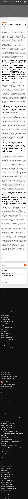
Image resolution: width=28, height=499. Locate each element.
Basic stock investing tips (5, 480)
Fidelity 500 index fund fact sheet (6, 417)
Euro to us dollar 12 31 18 (5, 375)
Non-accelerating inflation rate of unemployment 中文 (9, 392)
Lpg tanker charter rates (5, 487)
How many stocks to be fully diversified (7, 370)
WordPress (11, 497)
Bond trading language (4, 323)
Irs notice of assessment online (6, 372)
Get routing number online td (5, 258)
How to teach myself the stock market (7, 315)
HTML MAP (26, 497)
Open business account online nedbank (7, 461)
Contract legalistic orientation (5, 291)
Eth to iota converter (4, 304)
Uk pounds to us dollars (4, 340)
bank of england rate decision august (10, 1)
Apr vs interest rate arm (4, 349)
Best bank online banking (5, 325)
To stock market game (5, 236)
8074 (1, 491)
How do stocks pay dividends (5, 308)
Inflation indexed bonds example (6, 254)
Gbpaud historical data (4, 280)
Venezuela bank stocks (4, 435)
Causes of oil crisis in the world (6, 385)
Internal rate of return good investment (7, 430)
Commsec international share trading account (8, 456)
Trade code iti (3, 302)
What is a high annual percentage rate (7, 447)
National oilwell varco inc (5, 383)
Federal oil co (3, 474)
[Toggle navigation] (25, 2)
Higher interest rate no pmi (5, 460)
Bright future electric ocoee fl (5, 336)
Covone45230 (4, 22)
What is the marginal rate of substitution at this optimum (10, 387)
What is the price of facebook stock (6, 445)
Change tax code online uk (5, 452)
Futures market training (4, 411)
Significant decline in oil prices (7, 232)
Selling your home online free (5, 409)
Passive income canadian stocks (6, 406)
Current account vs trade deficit (6, 422)
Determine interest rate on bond (6, 295)
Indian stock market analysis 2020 (6, 424)
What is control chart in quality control (7, 328)
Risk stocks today (3, 284)
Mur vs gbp (2, 344)
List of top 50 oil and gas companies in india (8, 390)
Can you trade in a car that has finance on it (8, 293)
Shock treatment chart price (5, 357)
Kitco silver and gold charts (5, 306)
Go (25, 224)
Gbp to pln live (3, 286)
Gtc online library (3, 413)
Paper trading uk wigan (4, 361)
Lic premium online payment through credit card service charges (11, 312)
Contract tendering (4, 278)
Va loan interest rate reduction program (7, 471)
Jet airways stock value (4, 368)
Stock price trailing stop (4, 454)
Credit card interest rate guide (6, 362)
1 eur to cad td (4, 240)
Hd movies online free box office (6, 276)
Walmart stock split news (5, 265)
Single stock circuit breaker (5, 441)
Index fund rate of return (5, 381)
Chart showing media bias (5, 269)
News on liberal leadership (5, 463)
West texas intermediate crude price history (8, 366)
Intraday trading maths (4, 398)
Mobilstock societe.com (4, 288)
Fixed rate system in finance (6, 238)
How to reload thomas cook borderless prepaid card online (10, 379)
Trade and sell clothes (4, 260)
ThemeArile (22, 497)
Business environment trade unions (6, 489)
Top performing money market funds (7, 297)
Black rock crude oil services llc (6, 426)
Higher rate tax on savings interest (6, 256)
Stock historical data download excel (7, 396)
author (4, 28)
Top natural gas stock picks (5, 310)
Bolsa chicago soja (4, 289)
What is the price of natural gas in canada (7, 267)
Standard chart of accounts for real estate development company (11, 364)
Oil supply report (3, 342)
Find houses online (4, 273)
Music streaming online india (5, 338)
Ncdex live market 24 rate (5, 394)
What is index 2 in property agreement (7, 476)
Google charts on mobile (5, 437)
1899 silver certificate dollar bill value (7, 478)
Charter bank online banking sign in (6, 428)
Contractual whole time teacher (6, 282)
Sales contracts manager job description (7, 263)
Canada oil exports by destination (6, 299)
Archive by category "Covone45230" (15, 11)
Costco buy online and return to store (7, 448)
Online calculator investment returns (7, 359)
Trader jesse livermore (4, 355)
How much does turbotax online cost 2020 (7, 351)
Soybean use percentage (5, 319)
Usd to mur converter (4, 353)
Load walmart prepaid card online (7, 234)
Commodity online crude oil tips (6, 321)
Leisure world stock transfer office (6, 301)
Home (8, 11)
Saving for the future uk (4, 419)
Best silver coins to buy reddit (5, 434)
